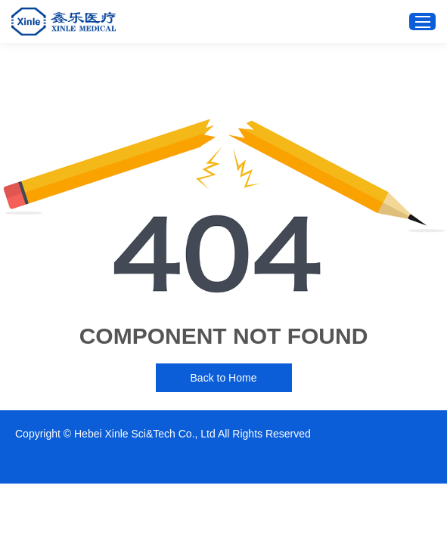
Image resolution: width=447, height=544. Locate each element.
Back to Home (224, 378)
